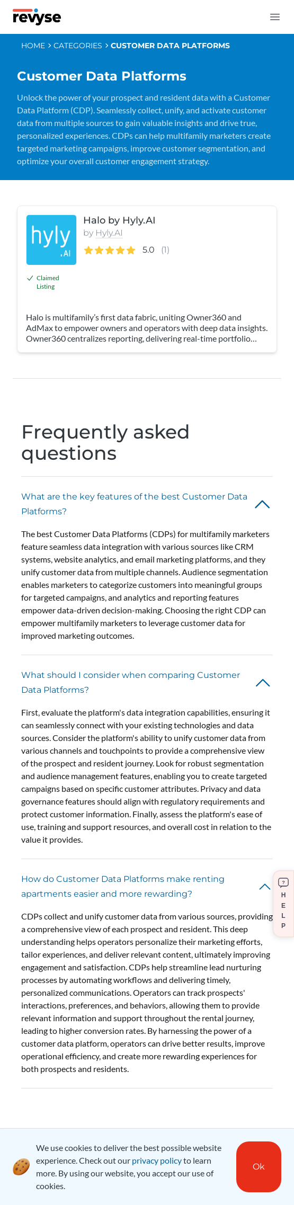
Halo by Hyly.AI (119, 220)
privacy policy (157, 1160)
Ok (259, 1167)
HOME (33, 45)
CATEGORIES (78, 45)
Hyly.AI (109, 233)
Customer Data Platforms (170, 45)
